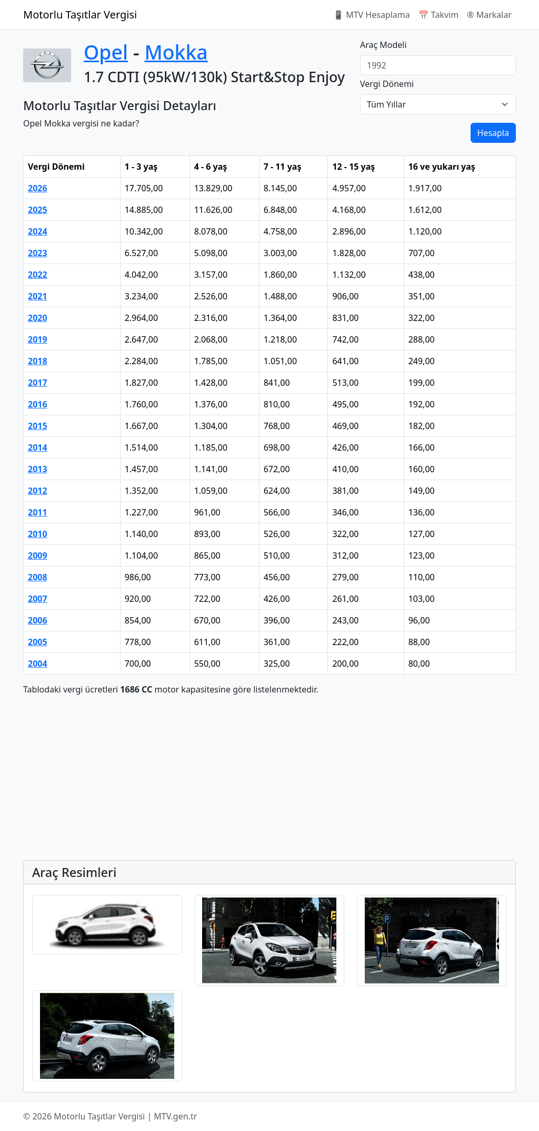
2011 (37, 512)
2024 (37, 231)
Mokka (175, 51)
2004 (37, 663)
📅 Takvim (438, 15)
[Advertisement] (269, 778)
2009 (37, 555)
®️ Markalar (489, 15)
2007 (37, 598)
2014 (37, 447)
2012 (37, 490)
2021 (37, 296)
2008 (37, 577)
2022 (37, 274)
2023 (37, 253)
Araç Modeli (383, 45)
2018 (37, 361)
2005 (37, 642)
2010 (37, 534)
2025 (37, 210)
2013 (37, 469)
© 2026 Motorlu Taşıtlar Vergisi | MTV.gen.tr (110, 1116)
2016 (37, 404)
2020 (37, 318)
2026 (37, 188)
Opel (106, 51)
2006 (37, 620)
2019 (37, 339)
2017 (37, 382)
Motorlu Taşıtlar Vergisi (80, 14)
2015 (37, 426)
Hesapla (493, 133)
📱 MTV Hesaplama (371, 15)
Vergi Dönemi (387, 84)
